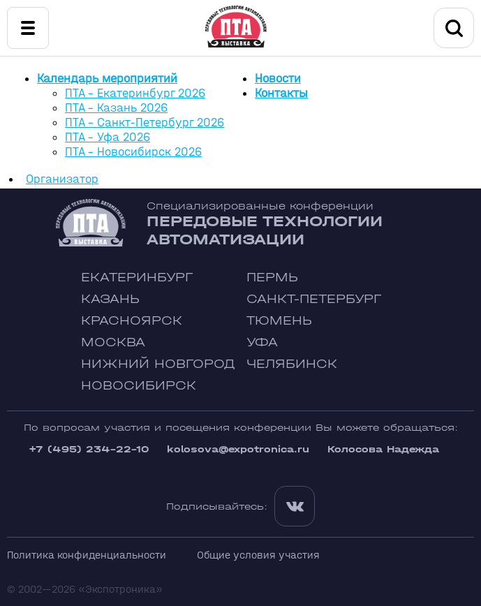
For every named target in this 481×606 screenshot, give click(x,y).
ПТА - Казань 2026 (116, 108)
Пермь (272, 277)
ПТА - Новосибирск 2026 (133, 152)
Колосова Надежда (383, 449)
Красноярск (131, 320)
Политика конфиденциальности (86, 554)
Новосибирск (138, 385)
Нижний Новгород (158, 364)
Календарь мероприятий (107, 78)
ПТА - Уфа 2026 (107, 137)
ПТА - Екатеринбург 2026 (135, 93)
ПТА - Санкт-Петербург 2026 (144, 122)
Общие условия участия (258, 554)
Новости (278, 78)
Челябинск (291, 364)
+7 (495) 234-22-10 (89, 449)
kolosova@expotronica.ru (238, 449)
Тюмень (279, 320)
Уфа (262, 342)
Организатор (62, 179)
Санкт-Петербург (313, 299)
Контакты (281, 93)
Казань (110, 299)
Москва (113, 342)
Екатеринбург (137, 277)
